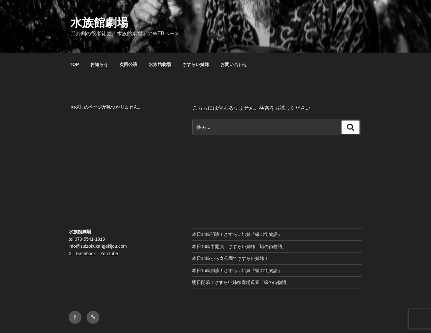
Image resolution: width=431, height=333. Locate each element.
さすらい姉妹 (195, 64)
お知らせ (99, 64)
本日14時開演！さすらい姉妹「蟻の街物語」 (237, 234)
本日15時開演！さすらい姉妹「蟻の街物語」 (237, 270)
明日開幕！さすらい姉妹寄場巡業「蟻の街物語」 (241, 282)
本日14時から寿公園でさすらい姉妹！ (230, 258)
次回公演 (128, 64)
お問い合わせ (233, 64)
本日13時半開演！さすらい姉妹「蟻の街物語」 (239, 246)
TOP (74, 64)
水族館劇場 (99, 22)
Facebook (86, 253)
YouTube (109, 253)
